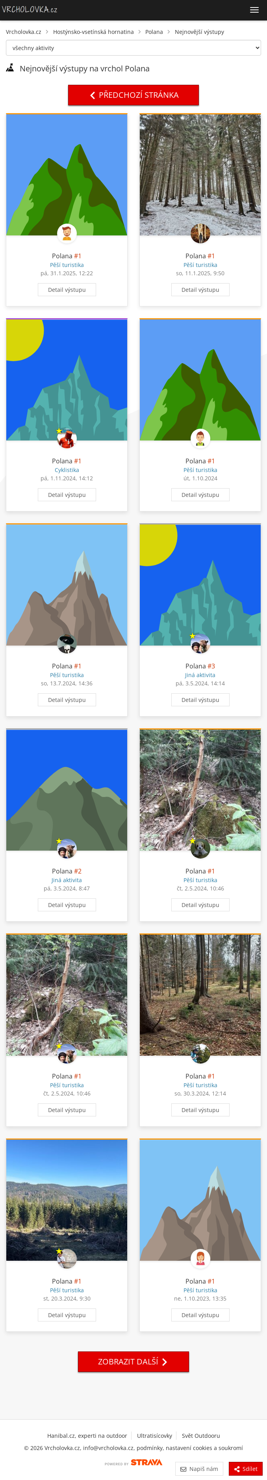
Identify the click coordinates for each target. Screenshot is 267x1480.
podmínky (150, 1448)
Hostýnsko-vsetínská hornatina (93, 31)
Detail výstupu (67, 289)
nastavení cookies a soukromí (204, 1448)
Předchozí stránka (133, 95)
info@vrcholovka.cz (108, 1448)
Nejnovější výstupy (199, 31)
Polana (154, 31)
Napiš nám (199, 1469)
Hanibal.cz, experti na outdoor (87, 1435)
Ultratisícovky (154, 1435)
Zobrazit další (133, 1361)
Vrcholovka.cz (23, 31)
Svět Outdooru (201, 1435)
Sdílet (246, 1469)
